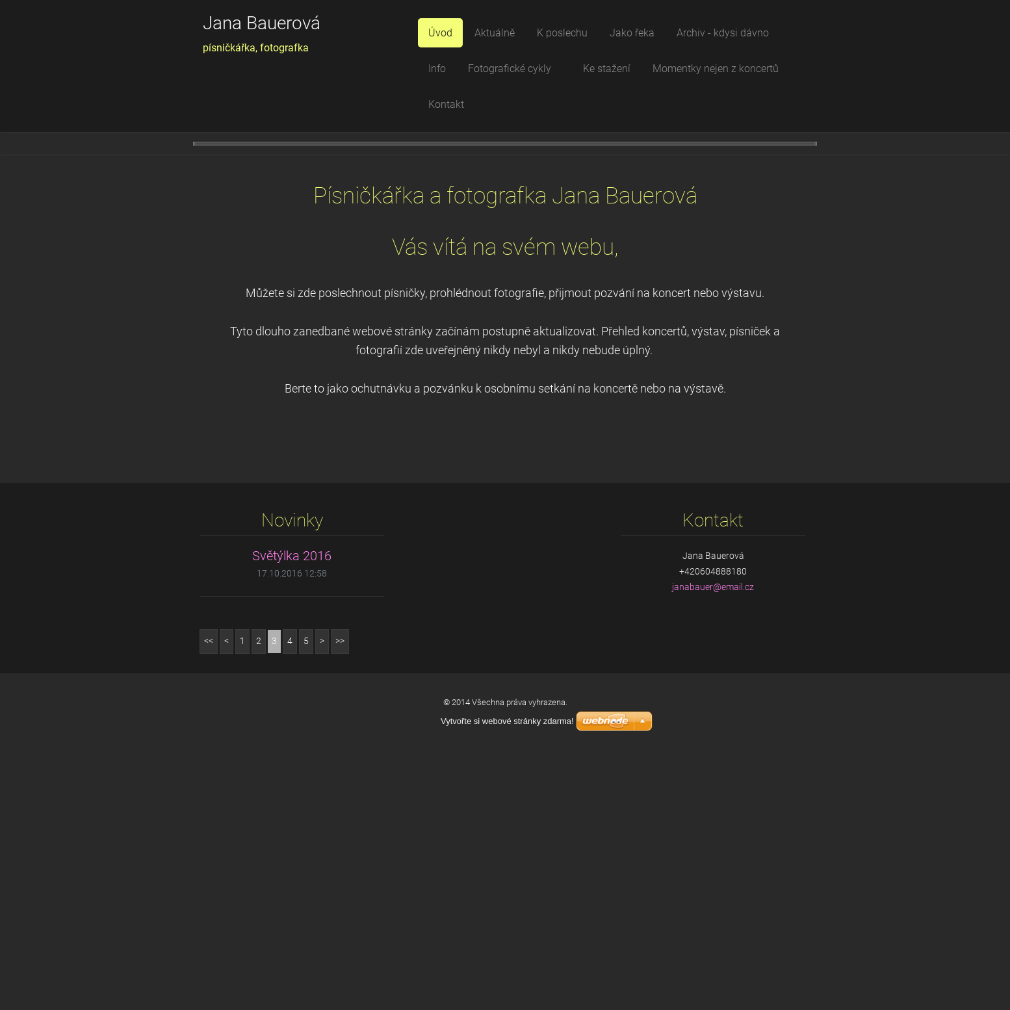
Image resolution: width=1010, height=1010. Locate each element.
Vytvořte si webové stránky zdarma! (507, 973)
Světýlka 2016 (291, 808)
